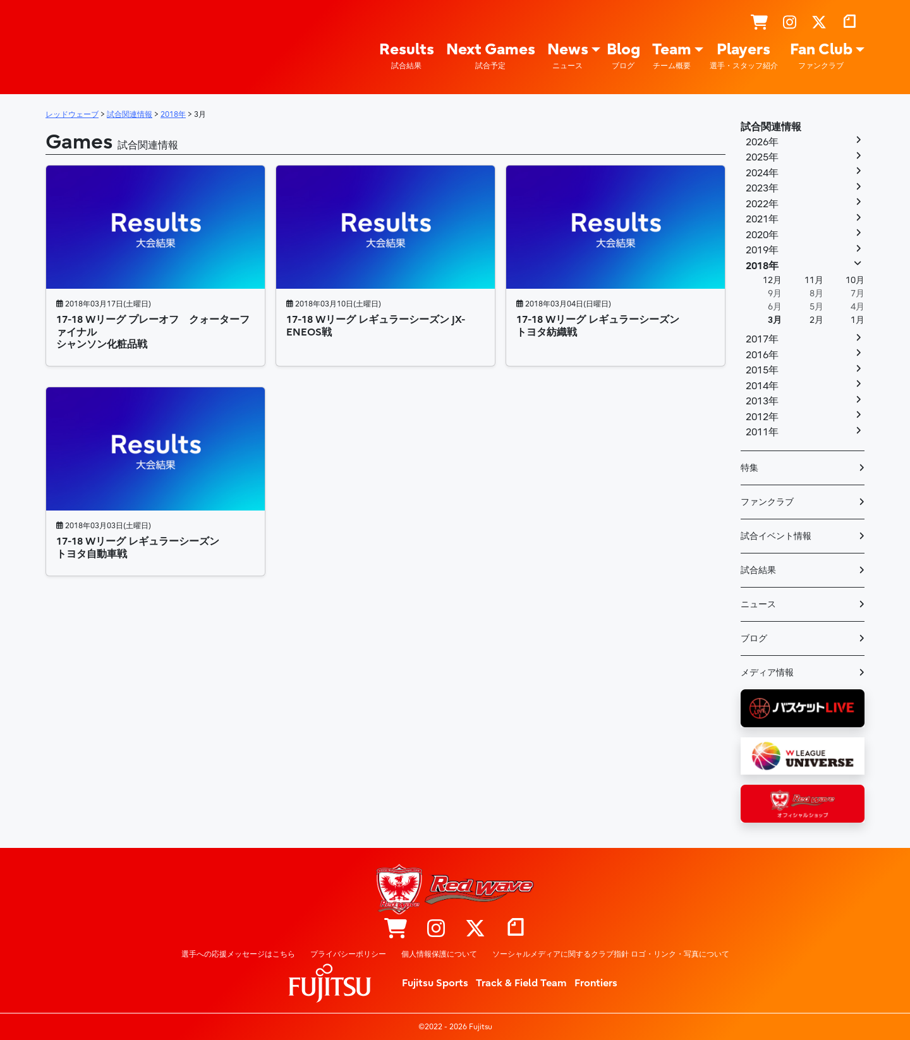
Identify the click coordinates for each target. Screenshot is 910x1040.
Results (406, 55)
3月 (775, 320)
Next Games (490, 55)
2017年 (762, 339)
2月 (816, 320)
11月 (813, 280)
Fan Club (821, 55)
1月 (857, 320)
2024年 (762, 173)
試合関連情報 (771, 127)
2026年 (762, 142)
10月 (855, 280)
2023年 (762, 188)
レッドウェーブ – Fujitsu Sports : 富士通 (74, 44)
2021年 (762, 219)
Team (671, 55)
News (567, 55)
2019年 (762, 250)
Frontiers (595, 983)
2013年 (762, 401)
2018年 (762, 266)
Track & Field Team (521, 983)
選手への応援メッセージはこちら (238, 954)
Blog (623, 55)
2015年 (762, 370)
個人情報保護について (439, 954)
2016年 (762, 355)
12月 (772, 280)
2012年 (762, 417)
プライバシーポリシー (348, 954)
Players (744, 55)
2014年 (762, 386)
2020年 (762, 235)
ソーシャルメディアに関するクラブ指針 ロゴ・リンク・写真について (610, 954)
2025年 (762, 157)
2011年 (762, 432)
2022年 (762, 204)
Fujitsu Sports (435, 983)
